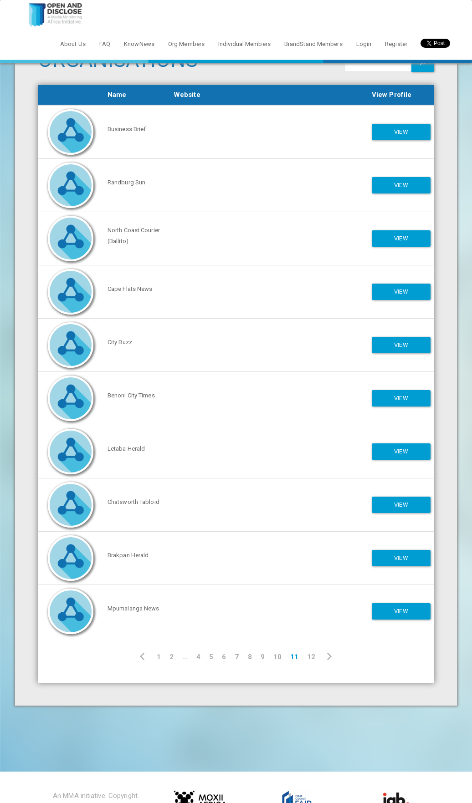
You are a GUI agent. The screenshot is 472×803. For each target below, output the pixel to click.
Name (117, 95)
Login (364, 44)
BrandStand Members (313, 44)
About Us (73, 44)
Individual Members (244, 44)
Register (396, 44)
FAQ (104, 44)
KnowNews (139, 44)
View (401, 131)
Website (187, 95)
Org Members (186, 44)
